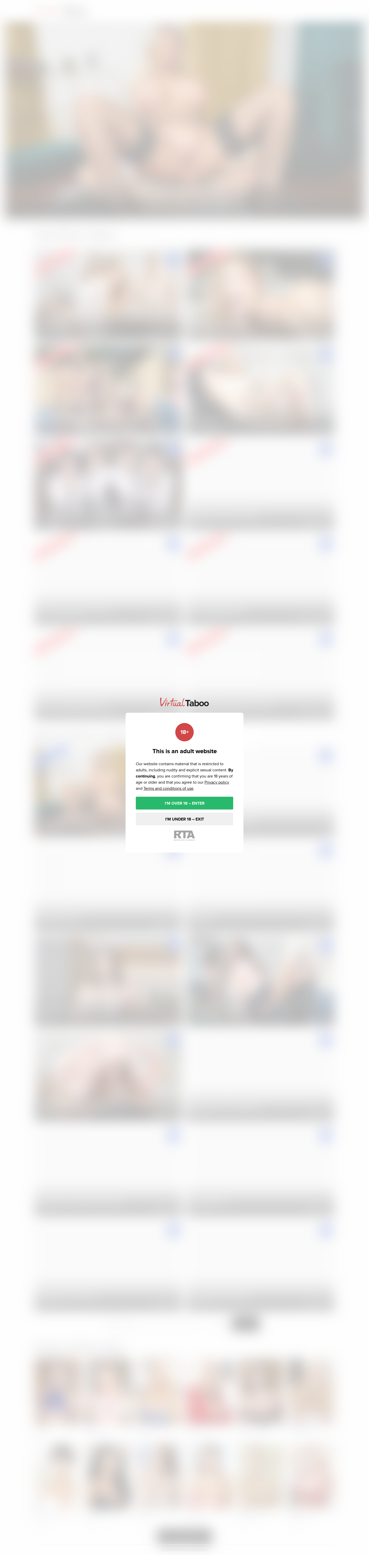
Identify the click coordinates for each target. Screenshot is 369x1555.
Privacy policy (216, 782)
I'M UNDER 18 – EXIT (184, 819)
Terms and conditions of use (168, 788)
